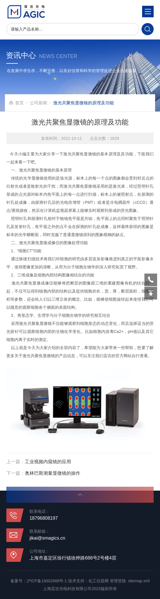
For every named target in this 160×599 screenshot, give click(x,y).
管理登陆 (118, 581)
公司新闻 (43, 102)
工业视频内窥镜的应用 (48, 461)
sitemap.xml (139, 581)
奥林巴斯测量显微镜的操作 (52, 473)
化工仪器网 (98, 581)
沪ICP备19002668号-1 (47, 581)
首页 (24, 102)
